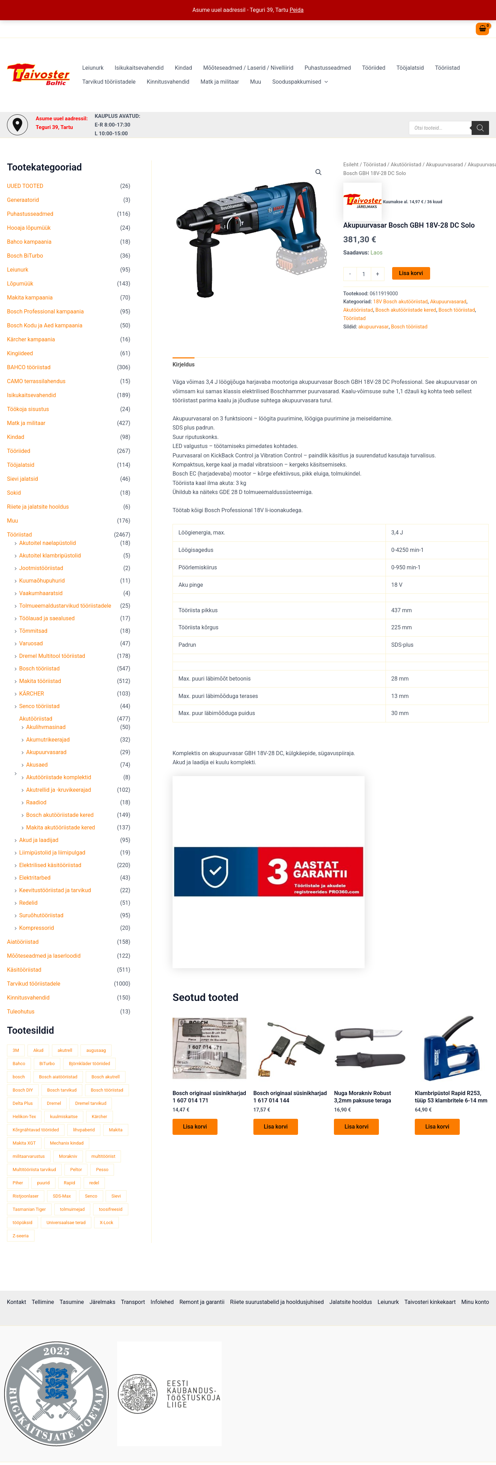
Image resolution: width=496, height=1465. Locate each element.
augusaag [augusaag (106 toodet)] (96, 1050)
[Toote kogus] (364, 274)
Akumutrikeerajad (48, 739)
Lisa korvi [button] (195, 1126)
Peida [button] (297, 10)
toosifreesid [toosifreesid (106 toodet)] (111, 1209)
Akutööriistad (35, 718)
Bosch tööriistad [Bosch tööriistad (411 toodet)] (107, 1090)
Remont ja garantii (202, 1302)
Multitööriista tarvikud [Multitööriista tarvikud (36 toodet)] (34, 1169)
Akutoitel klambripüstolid (50, 555)
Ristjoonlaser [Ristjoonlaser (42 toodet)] (25, 1196)
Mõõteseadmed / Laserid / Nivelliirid (248, 67)
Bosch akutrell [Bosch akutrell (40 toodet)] (106, 1076)
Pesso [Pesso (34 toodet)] (102, 1169)
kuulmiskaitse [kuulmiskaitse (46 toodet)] (64, 1116)
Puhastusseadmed (328, 67)
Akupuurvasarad (46, 752)
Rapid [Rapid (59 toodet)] (69, 1182)
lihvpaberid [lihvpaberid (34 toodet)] (84, 1129)
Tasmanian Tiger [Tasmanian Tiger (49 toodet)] (29, 1209)
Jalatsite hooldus (350, 1302)
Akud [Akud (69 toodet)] (38, 1050)
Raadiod (36, 802)
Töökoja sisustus (28, 409)
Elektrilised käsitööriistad (50, 865)
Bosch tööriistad (39, 668)
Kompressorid (36, 928)
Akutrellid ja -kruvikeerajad (58, 790)
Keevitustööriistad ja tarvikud (55, 890)
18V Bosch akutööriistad (400, 302)
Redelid (28, 903)
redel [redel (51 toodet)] (94, 1182)
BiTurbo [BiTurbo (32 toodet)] (47, 1063)
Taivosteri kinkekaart (430, 1302)
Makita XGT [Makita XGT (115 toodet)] (24, 1143)
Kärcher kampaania (31, 339)
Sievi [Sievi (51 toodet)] (116, 1196)
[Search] (480, 128)
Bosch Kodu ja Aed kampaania (44, 325)
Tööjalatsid (410, 67)
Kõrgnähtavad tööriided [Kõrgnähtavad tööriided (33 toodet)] (36, 1129)
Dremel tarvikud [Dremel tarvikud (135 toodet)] (90, 1103)
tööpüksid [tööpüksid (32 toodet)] (22, 1222)
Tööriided (374, 67)
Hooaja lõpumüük (29, 228)
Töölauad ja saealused (47, 618)
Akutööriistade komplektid (58, 777)
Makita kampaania (30, 297)
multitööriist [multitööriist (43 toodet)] (103, 1156)
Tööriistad (447, 67)
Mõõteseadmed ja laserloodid (44, 955)
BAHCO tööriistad (29, 367)
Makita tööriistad (40, 681)
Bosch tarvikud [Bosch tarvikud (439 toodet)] (61, 1090)
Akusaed (37, 764)
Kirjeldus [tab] (184, 364)
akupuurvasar (373, 327)
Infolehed (162, 1302)
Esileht (351, 164)
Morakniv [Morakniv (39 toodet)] (68, 1156)
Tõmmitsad (33, 631)
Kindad (183, 67)
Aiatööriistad (23, 942)
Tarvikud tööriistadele (109, 81)
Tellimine (43, 1302)
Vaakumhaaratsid (41, 593)
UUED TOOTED (25, 186)
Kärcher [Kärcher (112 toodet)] (99, 1116)
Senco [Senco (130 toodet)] (91, 1196)
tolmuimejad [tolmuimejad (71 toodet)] (72, 1209)
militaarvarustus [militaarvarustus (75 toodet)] (29, 1156)
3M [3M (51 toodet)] (16, 1050)
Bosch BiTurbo (25, 255)
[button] (324, 82)
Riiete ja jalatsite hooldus (38, 506)
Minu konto (475, 1302)
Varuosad (31, 643)
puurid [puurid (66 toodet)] (43, 1182)
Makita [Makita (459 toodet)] (116, 1129)
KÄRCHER (31, 693)
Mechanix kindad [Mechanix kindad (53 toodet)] (66, 1143)
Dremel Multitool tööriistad (52, 656)
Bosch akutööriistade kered (60, 815)
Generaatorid (23, 200)
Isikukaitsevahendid (139, 67)
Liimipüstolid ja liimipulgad (52, 852)
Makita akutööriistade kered (60, 827)
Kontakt (16, 1302)
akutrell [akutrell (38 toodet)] (65, 1050)
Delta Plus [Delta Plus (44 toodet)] (22, 1103)
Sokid (14, 492)
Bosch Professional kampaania (45, 311)
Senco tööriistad (39, 706)
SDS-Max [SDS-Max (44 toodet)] (62, 1196)
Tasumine (72, 1302)
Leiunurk (93, 67)
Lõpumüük (20, 283)
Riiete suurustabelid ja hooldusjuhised (277, 1302)
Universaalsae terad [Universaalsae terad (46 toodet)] (65, 1222)
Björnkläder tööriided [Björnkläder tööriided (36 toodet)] (89, 1063)
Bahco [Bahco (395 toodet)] (19, 1063)
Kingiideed (20, 353)
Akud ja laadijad (39, 840)
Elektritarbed (35, 877)
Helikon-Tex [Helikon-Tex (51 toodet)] (24, 1116)
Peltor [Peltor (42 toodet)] (76, 1169)
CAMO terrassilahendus (36, 381)
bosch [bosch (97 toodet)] (19, 1076)
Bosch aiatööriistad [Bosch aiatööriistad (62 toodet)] (58, 1076)
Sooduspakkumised (300, 82)
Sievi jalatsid (22, 479)
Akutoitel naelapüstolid (47, 543)
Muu (255, 81)
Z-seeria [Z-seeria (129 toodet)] (21, 1235)
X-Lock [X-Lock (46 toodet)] (106, 1222)
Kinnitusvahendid (168, 81)
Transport (133, 1302)
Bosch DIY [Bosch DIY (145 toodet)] (23, 1090)
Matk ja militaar (219, 81)
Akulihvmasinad (46, 727)
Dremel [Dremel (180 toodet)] (54, 1103)
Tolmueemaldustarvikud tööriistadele (65, 605)
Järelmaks (102, 1302)
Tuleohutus (21, 1011)
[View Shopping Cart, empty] (482, 29)
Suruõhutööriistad (41, 915)
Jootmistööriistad (41, 568)
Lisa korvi (411, 273)
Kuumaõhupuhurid (42, 580)
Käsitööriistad (24, 969)
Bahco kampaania (29, 241)
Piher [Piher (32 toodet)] (18, 1182)
